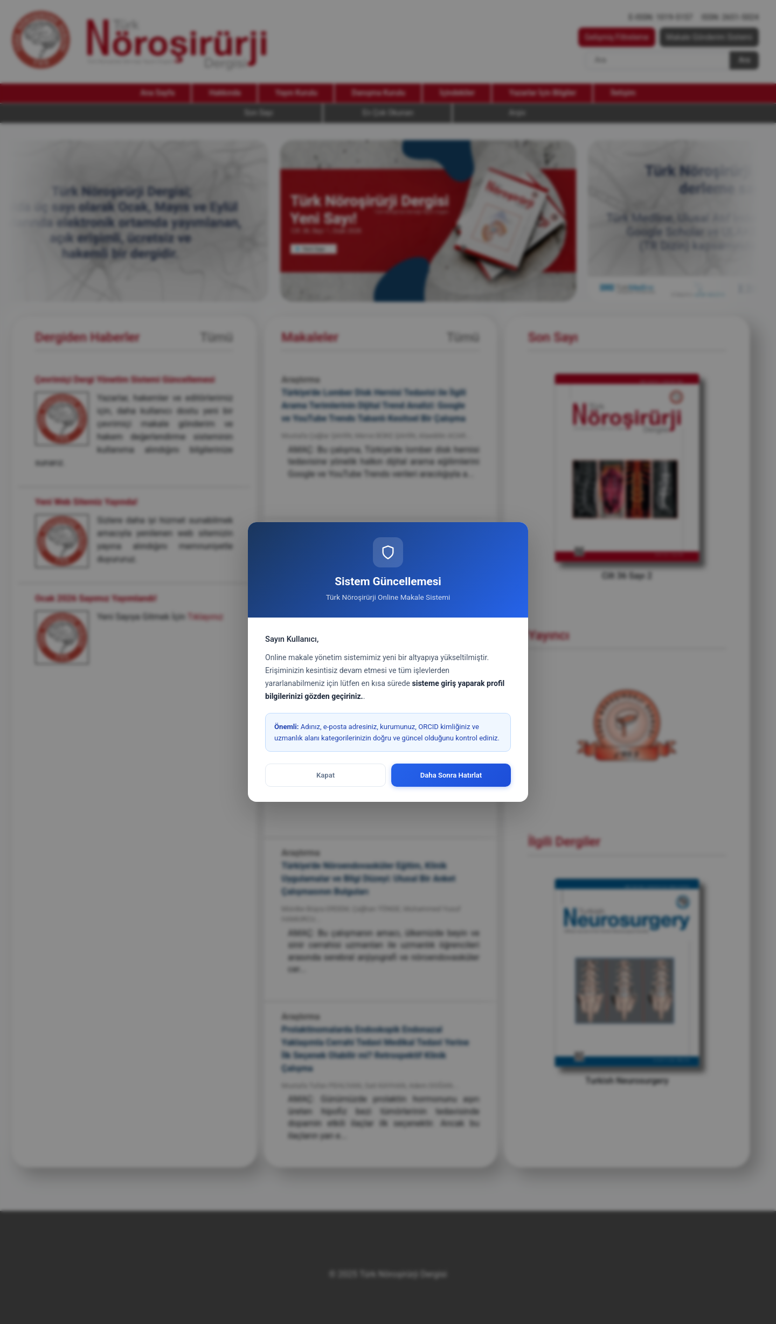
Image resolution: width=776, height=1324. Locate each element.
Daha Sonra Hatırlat (451, 775)
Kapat (325, 775)
